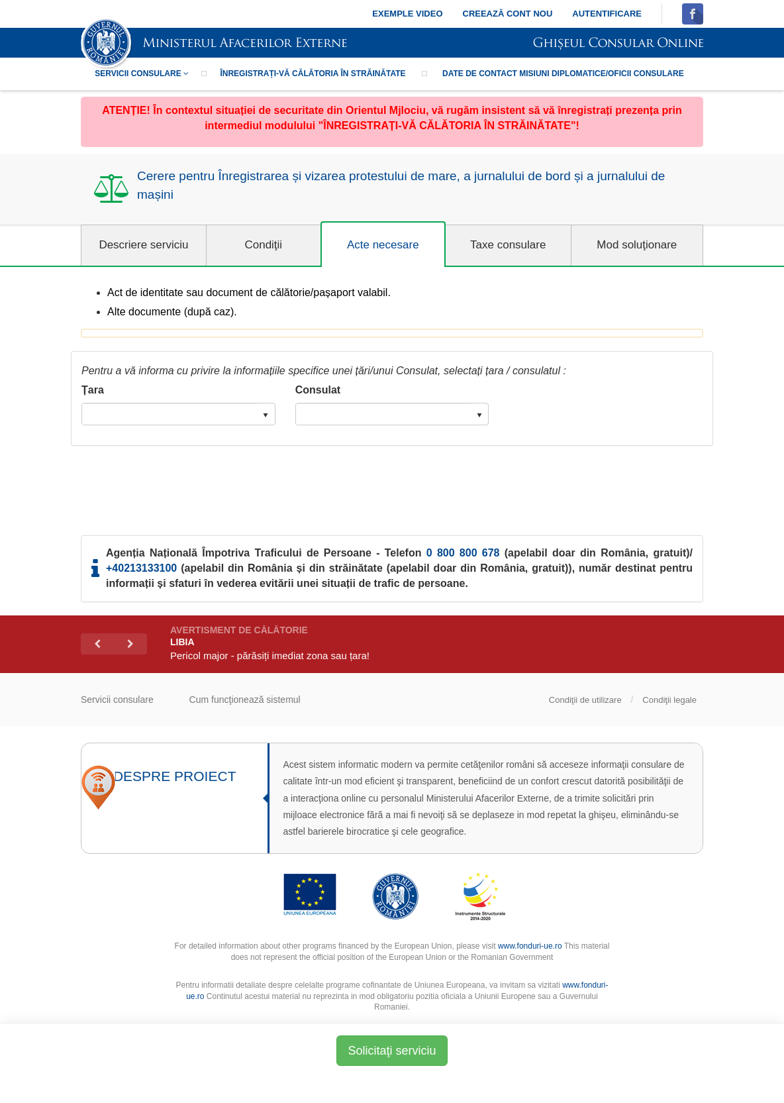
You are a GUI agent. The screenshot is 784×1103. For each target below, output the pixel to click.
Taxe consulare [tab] (508, 244)
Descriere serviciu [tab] (143, 244)
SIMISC (214, 44)
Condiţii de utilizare (585, 700)
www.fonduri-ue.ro (530, 946)
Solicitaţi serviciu (392, 1050)
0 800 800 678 (463, 552)
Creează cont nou (508, 14)
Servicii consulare (142, 73)
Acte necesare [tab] (383, 244)
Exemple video (407, 14)
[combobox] (169, 414)
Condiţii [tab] (263, 244)
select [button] (265, 415)
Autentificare (607, 14)
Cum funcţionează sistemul (245, 699)
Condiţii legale (669, 700)
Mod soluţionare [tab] (637, 244)
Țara (92, 389)
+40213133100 (141, 568)
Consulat (317, 389)
